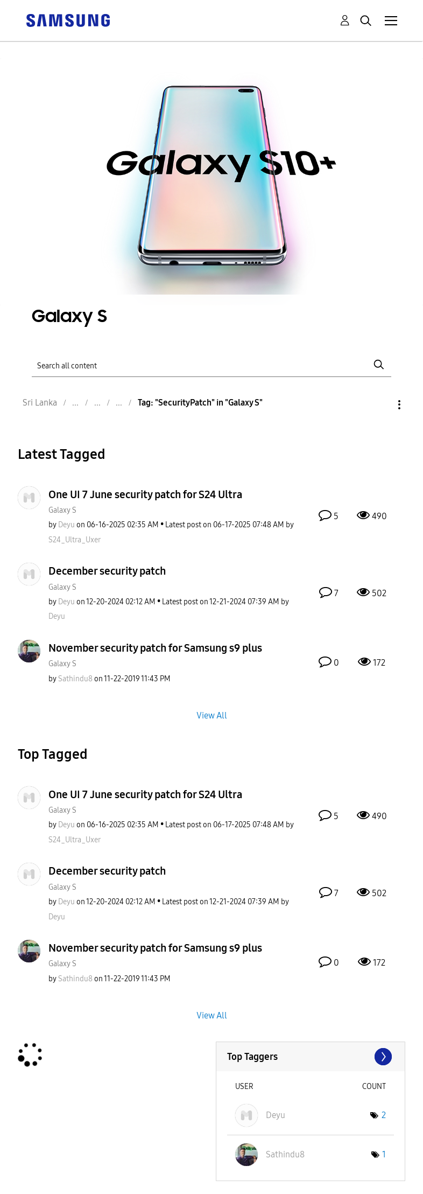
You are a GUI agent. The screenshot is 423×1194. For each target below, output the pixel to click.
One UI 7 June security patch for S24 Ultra (145, 494)
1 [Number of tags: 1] (384, 1154)
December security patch (107, 570)
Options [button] (381, 404)
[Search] (211, 364)
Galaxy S (62, 510)
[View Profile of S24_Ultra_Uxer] (74, 539)
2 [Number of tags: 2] (384, 1115)
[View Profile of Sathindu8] (75, 678)
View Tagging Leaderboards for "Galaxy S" (310, 1056)
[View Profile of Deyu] (66, 524)
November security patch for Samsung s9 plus (155, 647)
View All (211, 715)
